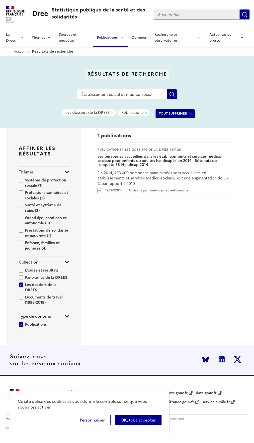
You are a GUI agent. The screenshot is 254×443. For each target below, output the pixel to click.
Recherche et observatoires (166, 37)
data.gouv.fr (206, 393)
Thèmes (38, 37)
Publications (107, 37)
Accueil (19, 51)
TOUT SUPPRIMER (173, 113)
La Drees (11, 37)
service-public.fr (216, 402)
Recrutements (174, 419)
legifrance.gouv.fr (179, 402)
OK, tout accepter (138, 420)
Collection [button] (28, 262)
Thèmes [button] (26, 172)
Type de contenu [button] (35, 316)
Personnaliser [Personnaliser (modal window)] (92, 420)
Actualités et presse (220, 37)
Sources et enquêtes (68, 37)
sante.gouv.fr (177, 393)
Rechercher (245, 14)
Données (139, 37)
